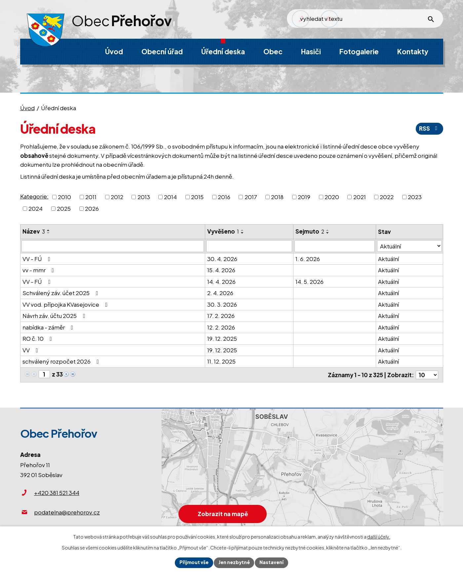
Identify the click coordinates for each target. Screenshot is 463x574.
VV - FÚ (37, 258)
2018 (277, 196)
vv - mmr (39, 270)
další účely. (378, 537)
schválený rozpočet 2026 (61, 361)
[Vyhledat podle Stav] (409, 246)
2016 (224, 196)
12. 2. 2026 (221, 327)
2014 (170, 196)
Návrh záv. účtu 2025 (55, 315)
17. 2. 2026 (221, 315)
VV (31, 350)
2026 (92, 208)
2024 (35, 208)
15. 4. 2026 (221, 270)
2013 (143, 196)
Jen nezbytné (234, 562)
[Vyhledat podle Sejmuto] (334, 246)
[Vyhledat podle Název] (112, 246)
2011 (90, 196)
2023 (415, 196)
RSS (429, 128)
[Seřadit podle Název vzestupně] (48, 230)
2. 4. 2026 (220, 292)
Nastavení (272, 562)
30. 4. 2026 (222, 258)
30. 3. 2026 (222, 304)
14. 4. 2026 (221, 281)
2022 (387, 196)
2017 (251, 196)
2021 (359, 196)
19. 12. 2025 (222, 338)
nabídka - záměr (49, 327)
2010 (64, 196)
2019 (304, 196)
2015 (197, 196)
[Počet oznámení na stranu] (427, 374)
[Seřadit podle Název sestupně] (48, 233)
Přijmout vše (193, 562)
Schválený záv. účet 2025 (61, 292)
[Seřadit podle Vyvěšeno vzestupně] (242, 230)
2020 (332, 196)
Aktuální (388, 258)
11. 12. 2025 (221, 361)
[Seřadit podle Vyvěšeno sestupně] (242, 233)
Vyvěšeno (223, 231)
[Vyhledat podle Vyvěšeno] (249, 246)
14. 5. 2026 (309, 281)
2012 (117, 196)
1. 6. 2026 (307, 258)
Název (33, 231)
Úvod (27, 107)
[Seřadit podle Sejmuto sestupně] (327, 233)
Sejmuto (309, 231)
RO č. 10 (38, 338)
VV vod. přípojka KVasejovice (66, 304)
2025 (64, 208)
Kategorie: (34, 196)
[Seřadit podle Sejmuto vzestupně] (327, 230)
